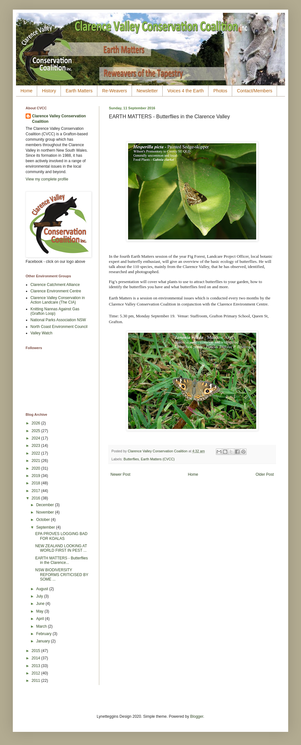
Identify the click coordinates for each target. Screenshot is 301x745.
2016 (36, 498)
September (46, 527)
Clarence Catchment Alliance (55, 284)
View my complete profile (47, 179)
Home (26, 90)
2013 (36, 666)
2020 (36, 468)
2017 (36, 491)
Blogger (196, 716)
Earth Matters (79, 90)
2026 (36, 423)
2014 (36, 658)
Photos (220, 90)
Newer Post (120, 474)
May (40, 611)
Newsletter (147, 90)
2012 (36, 673)
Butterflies (131, 459)
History (49, 90)
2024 (36, 438)
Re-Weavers (114, 90)
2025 (36, 431)
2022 (36, 453)
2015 (36, 651)
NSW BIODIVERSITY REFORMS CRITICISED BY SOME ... (61, 575)
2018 (36, 483)
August (42, 589)
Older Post (265, 474)
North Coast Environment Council (58, 326)
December (45, 505)
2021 (36, 460)
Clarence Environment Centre (55, 291)
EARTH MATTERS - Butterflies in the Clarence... (61, 560)
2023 (36, 445)
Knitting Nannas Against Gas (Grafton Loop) (54, 311)
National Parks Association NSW (58, 320)
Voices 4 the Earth (185, 90)
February (44, 634)
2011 (36, 680)
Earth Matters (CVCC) (158, 459)
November (45, 512)
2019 (36, 475)
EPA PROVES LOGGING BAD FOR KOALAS (61, 536)
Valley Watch (41, 333)
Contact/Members (254, 90)
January (43, 641)
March (42, 626)
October (43, 519)
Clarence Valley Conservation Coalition (59, 119)
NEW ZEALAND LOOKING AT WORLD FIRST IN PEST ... (61, 548)
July (40, 596)
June (40, 603)
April (40, 618)
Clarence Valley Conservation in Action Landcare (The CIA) (57, 300)
